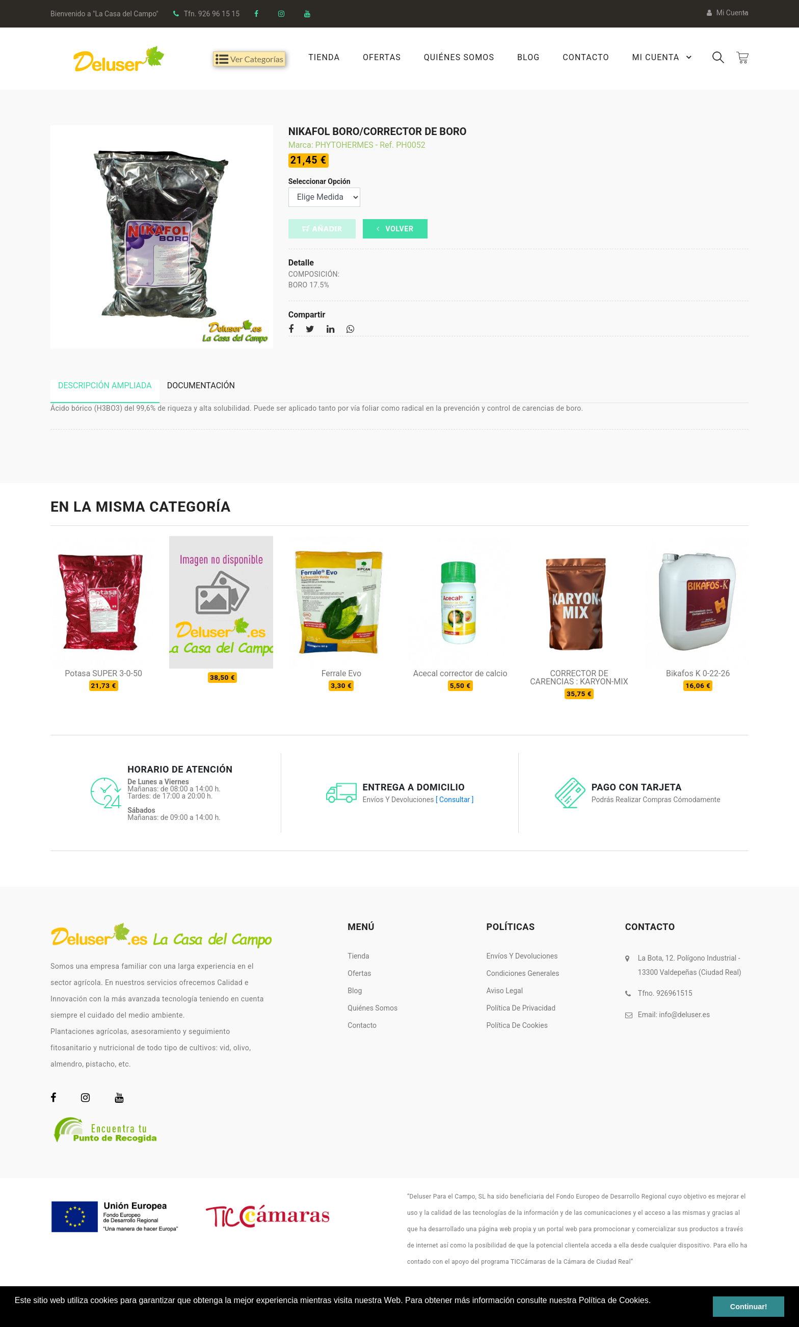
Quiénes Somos (458, 57)
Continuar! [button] (748, 1307)
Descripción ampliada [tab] (105, 385)
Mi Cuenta (663, 57)
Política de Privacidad (521, 1008)
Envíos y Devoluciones (522, 956)
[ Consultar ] (454, 799)
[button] (16, 1313)
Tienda (323, 57)
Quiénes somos (372, 1008)
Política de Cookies (517, 1025)
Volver (395, 229)
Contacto (586, 57)
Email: (674, 1014)
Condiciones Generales (523, 973)
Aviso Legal (505, 991)
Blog (528, 57)
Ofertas (381, 57)
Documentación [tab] (201, 385)
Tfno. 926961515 (665, 993)
